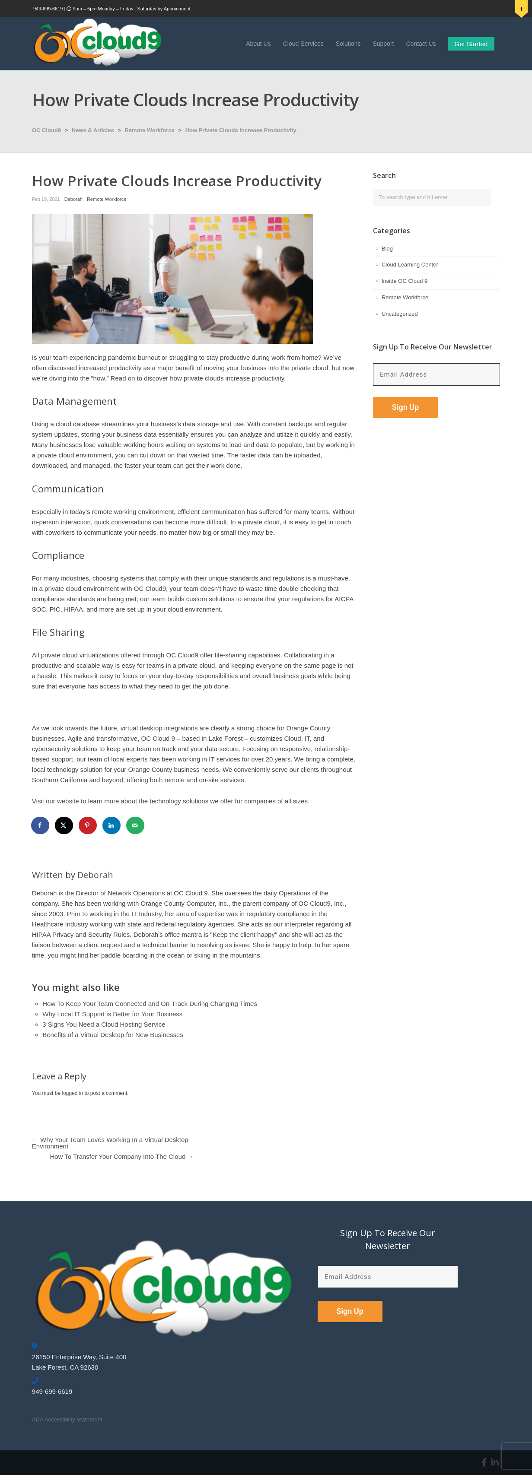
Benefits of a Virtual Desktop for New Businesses (112, 1034)
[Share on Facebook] (40, 825)
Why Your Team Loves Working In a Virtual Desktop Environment (110, 1143)
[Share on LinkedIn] (112, 825)
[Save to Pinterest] (88, 825)
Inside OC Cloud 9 (404, 281)
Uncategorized (400, 314)
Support (383, 43)
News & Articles (93, 130)
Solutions (348, 43)
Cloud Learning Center (410, 264)
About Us (258, 43)
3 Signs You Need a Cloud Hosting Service (103, 1024)
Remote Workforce (149, 130)
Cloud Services (303, 43)
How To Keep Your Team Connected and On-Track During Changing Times (149, 1003)
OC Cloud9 (46, 130)
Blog (387, 248)
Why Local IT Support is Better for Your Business (112, 1014)
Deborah (73, 199)
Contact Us (421, 43)
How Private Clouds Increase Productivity (240, 130)
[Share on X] (64, 825)
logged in (72, 1093)
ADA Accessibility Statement (67, 1419)
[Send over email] (135, 825)
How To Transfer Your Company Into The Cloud (117, 1156)
